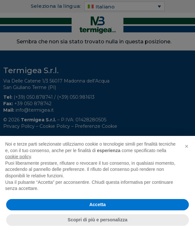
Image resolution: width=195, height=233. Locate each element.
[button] (186, 146)
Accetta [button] (97, 204)
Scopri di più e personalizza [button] (97, 219)
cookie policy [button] (18, 156)
